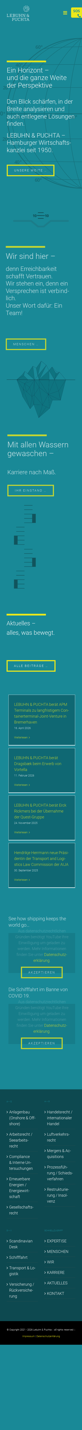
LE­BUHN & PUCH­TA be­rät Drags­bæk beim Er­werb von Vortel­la (39, 763)
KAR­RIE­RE (56, 1272)
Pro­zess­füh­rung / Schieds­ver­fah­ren (60, 1173)
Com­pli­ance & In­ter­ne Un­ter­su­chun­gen (21, 1162)
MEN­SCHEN (57, 1251)
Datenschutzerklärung (48, 1336)
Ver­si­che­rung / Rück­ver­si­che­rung (21, 1290)
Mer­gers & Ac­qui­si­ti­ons (59, 1153)
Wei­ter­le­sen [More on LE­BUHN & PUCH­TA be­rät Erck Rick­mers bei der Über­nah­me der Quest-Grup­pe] (22, 832)
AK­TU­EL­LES (57, 1283)
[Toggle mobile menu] (65, 12)
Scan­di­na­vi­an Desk (21, 1244)
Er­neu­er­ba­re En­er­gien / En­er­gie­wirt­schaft (19, 1188)
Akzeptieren (43, 972)
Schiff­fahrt (18, 1257)
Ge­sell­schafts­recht (21, 1210)
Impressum (28, 1336)
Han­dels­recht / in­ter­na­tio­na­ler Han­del (59, 1118)
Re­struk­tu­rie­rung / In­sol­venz (58, 1195)
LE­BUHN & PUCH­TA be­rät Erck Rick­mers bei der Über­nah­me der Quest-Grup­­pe (42, 811)
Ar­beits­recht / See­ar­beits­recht (20, 1140)
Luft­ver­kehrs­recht (58, 1137)
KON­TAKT (55, 1293)
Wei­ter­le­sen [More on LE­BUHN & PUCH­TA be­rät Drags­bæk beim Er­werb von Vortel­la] (22, 784)
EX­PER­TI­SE (56, 1241)
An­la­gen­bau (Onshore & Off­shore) (22, 1118)
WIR (50, 1262)
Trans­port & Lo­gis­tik (22, 1271)
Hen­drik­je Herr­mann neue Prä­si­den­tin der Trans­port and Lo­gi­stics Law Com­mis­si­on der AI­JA (43, 858)
